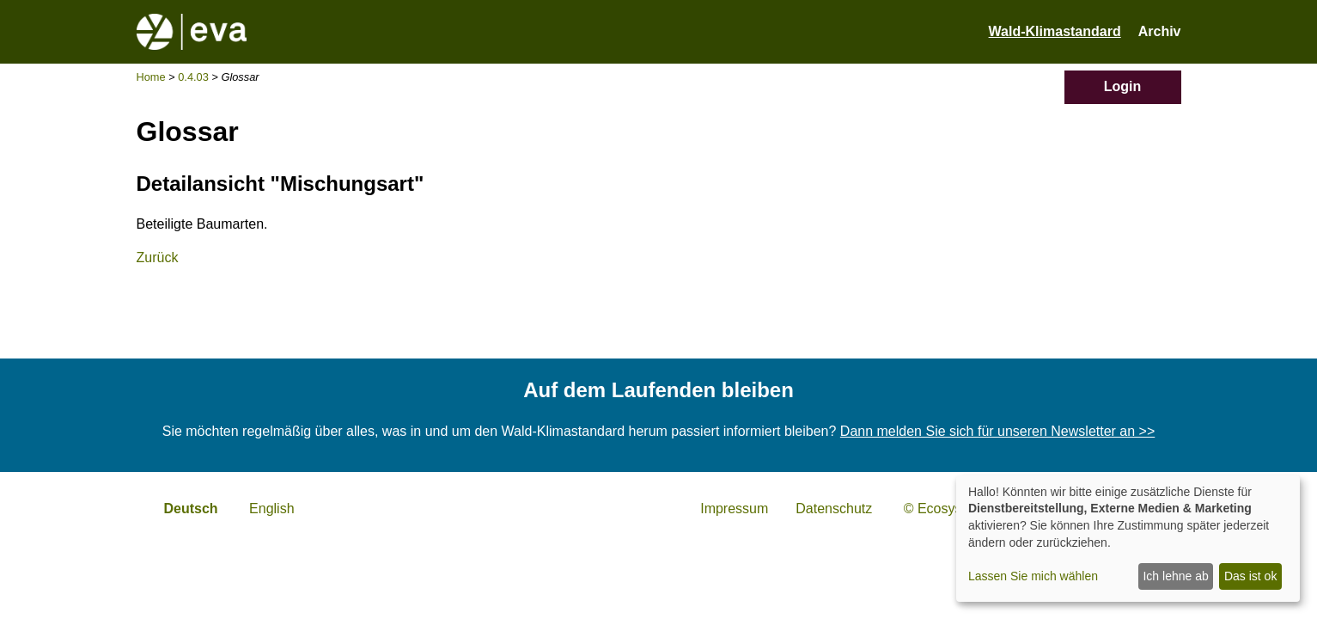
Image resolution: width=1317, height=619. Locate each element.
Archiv (1159, 31)
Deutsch (191, 508)
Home (151, 76)
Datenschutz (834, 508)
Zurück (158, 257)
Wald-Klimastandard (1055, 31)
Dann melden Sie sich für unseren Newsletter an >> (997, 431)
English (271, 508)
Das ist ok (1250, 576)
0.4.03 (193, 76)
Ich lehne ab (1175, 576)
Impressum (734, 508)
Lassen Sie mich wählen (1033, 576)
